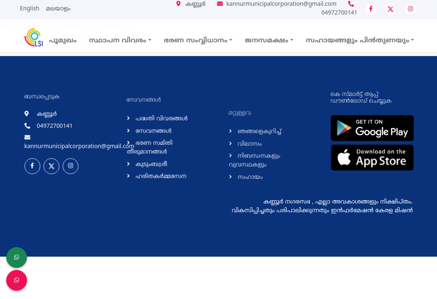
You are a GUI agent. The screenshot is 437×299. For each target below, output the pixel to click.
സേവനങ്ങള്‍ (153, 144)
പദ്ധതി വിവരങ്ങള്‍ (161, 131)
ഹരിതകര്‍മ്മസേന (160, 189)
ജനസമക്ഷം (266, 41)
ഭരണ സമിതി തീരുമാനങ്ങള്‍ (150, 161)
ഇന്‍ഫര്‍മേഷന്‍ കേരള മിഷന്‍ (372, 210)
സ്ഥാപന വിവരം (117, 41)
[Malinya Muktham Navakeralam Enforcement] (16, 280)
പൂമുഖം (62, 41)
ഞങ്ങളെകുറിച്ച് (258, 158)
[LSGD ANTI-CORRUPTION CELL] (16, 257)
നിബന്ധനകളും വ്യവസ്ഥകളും (255, 187)
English (29, 8)
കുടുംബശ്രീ (150, 177)
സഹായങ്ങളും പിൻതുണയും (357, 41)
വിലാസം (249, 170)
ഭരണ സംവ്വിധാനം (195, 41)
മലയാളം (58, 8)
